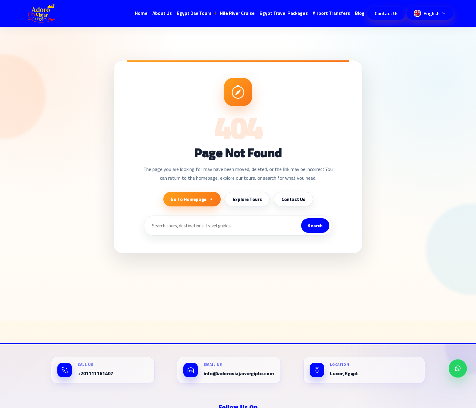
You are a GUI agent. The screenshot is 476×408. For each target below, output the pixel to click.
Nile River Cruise (237, 13)
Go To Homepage (192, 199)
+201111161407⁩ (95, 373)
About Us (162, 13)
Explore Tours (247, 199)
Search (315, 225)
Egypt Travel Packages (284, 13)
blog (360, 13)
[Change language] (429, 13)
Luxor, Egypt (344, 373)
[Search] (223, 225)
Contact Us (387, 13)
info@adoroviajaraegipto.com (239, 373)
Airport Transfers (331, 13)
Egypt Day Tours (194, 13)
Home (141, 13)
